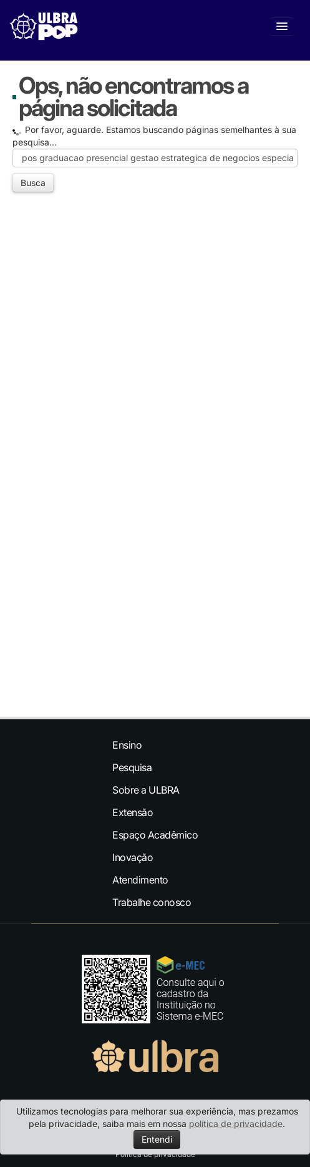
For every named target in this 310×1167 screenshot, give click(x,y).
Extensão (132, 812)
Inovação (132, 857)
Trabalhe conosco (151, 902)
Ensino (127, 745)
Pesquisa (132, 767)
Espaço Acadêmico (155, 835)
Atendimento (140, 880)
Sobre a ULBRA (146, 790)
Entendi (157, 1139)
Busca (33, 182)
